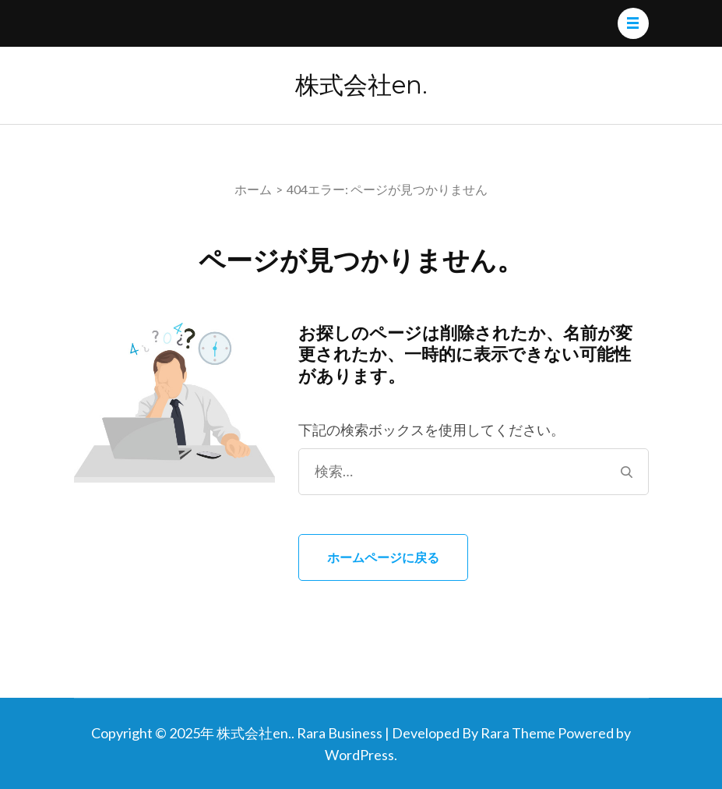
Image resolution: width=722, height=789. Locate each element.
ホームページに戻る (383, 557)
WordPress (359, 754)
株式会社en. (361, 85)
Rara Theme (518, 732)
